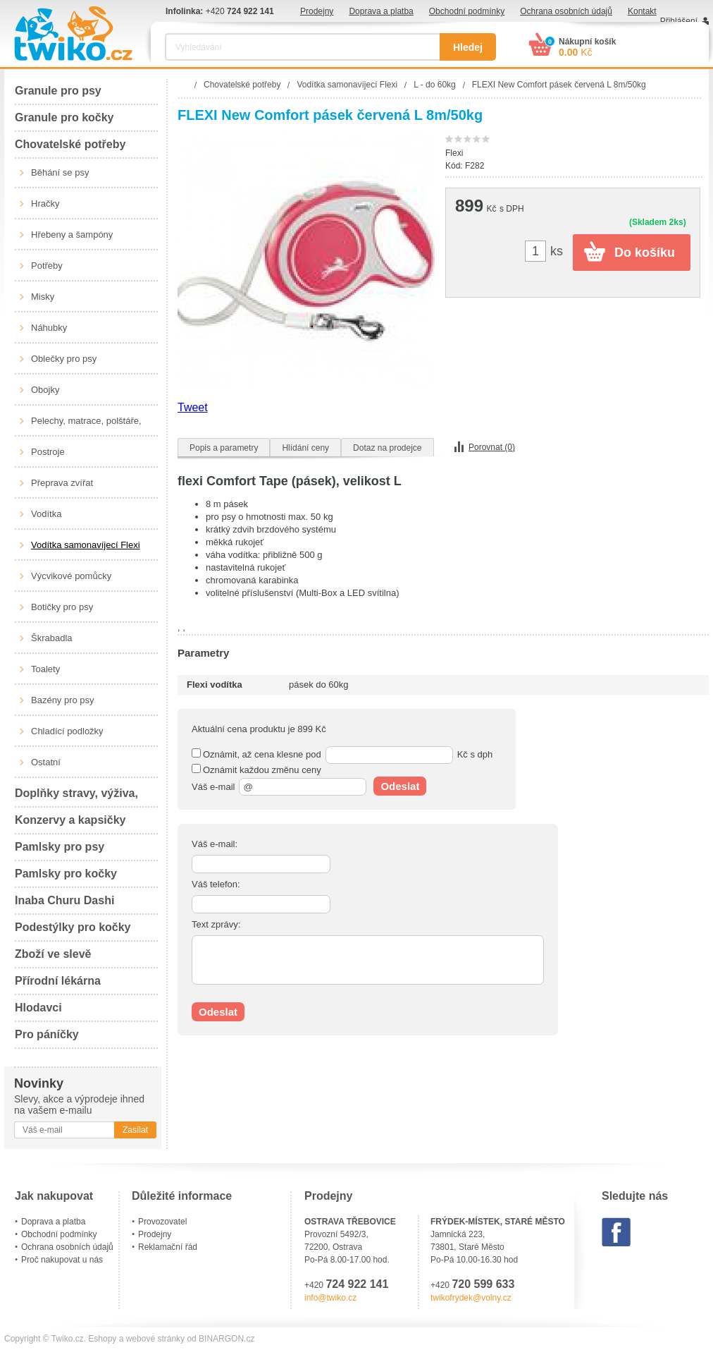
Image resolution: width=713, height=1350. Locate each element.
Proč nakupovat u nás (62, 1260)
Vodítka (46, 514)
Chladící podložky (67, 731)
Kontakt (642, 11)
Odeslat (399, 786)
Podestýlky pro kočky (73, 927)
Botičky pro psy (62, 607)
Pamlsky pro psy (59, 847)
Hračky (45, 203)
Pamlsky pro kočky (66, 874)
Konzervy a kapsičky (70, 820)
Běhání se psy (60, 172)
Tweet (193, 407)
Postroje (48, 451)
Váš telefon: (216, 884)
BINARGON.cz (226, 1339)
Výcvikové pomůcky (71, 576)
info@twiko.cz (330, 1298)
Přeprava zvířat (62, 483)
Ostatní (46, 762)
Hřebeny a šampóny (72, 234)
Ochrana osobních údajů (566, 11)
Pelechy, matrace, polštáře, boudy (86, 426)
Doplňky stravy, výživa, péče (76, 797)
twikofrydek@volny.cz (471, 1298)
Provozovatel (162, 1222)
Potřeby (47, 265)
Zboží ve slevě (53, 954)
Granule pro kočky (64, 117)
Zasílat (135, 1130)
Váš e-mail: (214, 844)
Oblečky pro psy (64, 358)
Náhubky (49, 327)
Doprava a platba (381, 11)
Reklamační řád (167, 1247)
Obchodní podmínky (466, 11)
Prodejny (316, 11)
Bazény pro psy (62, 700)
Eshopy (102, 1339)
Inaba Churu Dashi (64, 900)
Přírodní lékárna (58, 981)
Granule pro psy (58, 91)
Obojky (45, 389)
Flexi (454, 153)
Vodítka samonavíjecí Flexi (85, 545)
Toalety (45, 669)
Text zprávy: (216, 924)
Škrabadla (52, 638)
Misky (42, 296)
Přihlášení (679, 21)
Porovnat (492, 447)
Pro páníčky (47, 1034)
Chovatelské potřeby (70, 144)
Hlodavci (38, 1008)
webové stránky (155, 1339)
